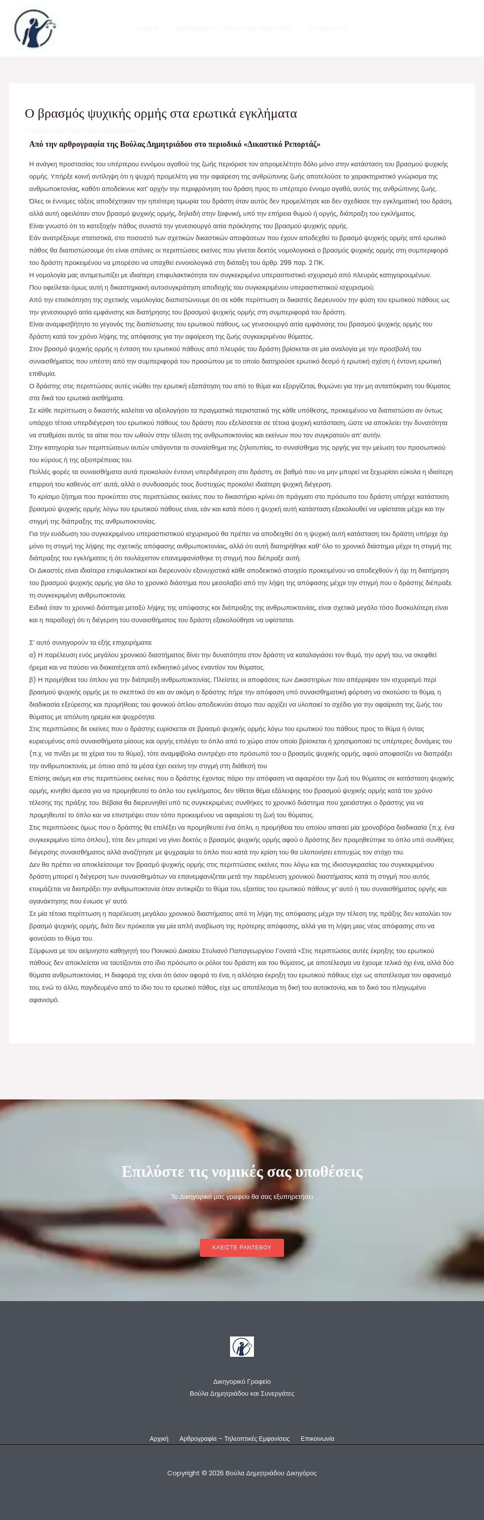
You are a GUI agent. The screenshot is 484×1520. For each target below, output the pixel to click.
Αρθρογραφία (49, 130)
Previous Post (36, 1064)
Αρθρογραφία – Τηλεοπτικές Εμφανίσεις (234, 28)
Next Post (454, 1064)
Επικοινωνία (324, 28)
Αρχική (152, 28)
